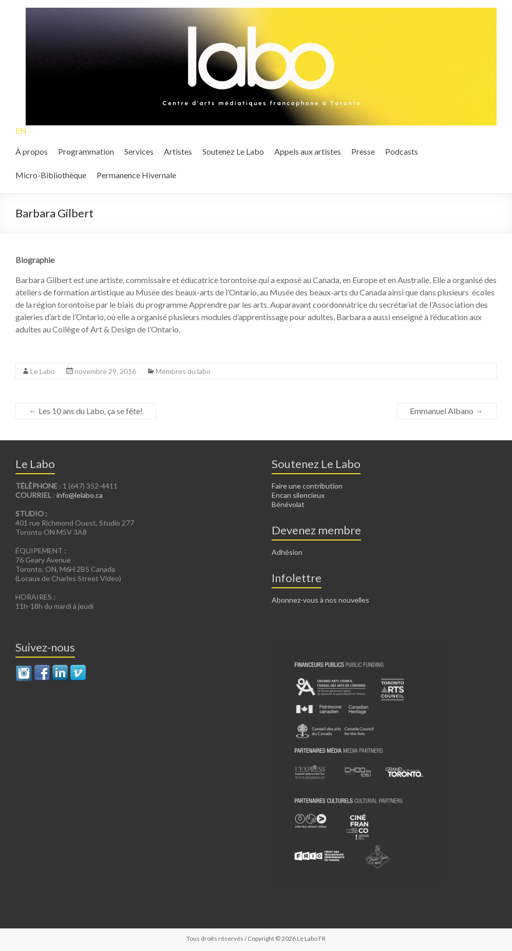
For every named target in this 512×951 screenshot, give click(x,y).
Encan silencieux (298, 495)
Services (139, 151)
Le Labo (42, 371)
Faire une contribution (307, 485)
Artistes (178, 151)
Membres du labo (183, 371)
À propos (31, 151)
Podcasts (401, 151)
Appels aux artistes (307, 151)
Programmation (86, 151)
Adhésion (287, 552)
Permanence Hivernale (136, 175)
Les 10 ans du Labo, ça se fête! (86, 411)
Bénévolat (288, 504)
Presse (363, 151)
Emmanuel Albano (446, 411)
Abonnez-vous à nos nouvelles (320, 599)
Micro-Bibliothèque (50, 175)
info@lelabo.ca (79, 495)
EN (21, 130)
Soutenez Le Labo (233, 151)
